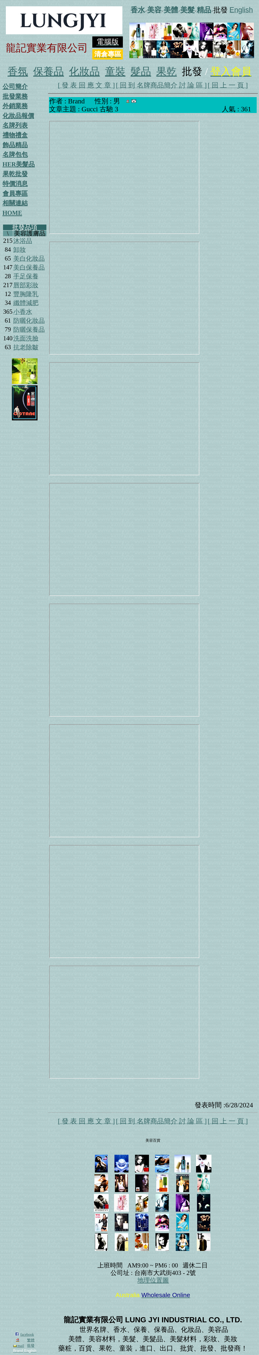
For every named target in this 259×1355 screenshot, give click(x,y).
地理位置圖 (153, 1280)
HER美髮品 (19, 164)
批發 (31, 1346)
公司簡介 (15, 86)
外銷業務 (15, 105)
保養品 (48, 71)
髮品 (141, 71)
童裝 (115, 71)
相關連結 (15, 203)
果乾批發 (15, 173)
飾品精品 (15, 144)
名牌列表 (15, 125)
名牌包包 (15, 154)
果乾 (166, 71)
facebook (27, 1335)
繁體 (31, 1340)
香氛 (17, 71)
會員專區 (15, 193)
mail (18, 1346)
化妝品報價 (18, 115)
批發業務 (15, 96)
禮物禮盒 (15, 135)
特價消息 (15, 183)
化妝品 (84, 71)
